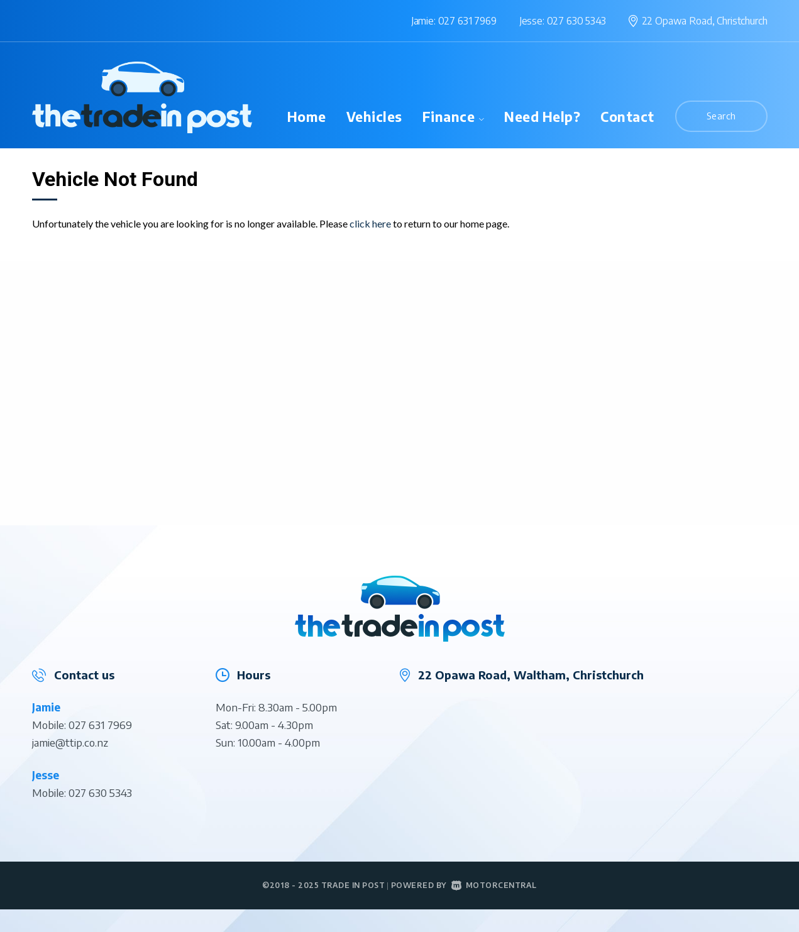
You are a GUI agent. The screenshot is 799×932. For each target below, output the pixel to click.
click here (370, 223)
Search (721, 115)
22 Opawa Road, (705, 20)
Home (306, 116)
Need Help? (542, 116)
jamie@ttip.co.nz (70, 742)
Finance (453, 116)
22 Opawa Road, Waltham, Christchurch (531, 674)
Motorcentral (494, 885)
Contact (627, 116)
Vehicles (374, 116)
